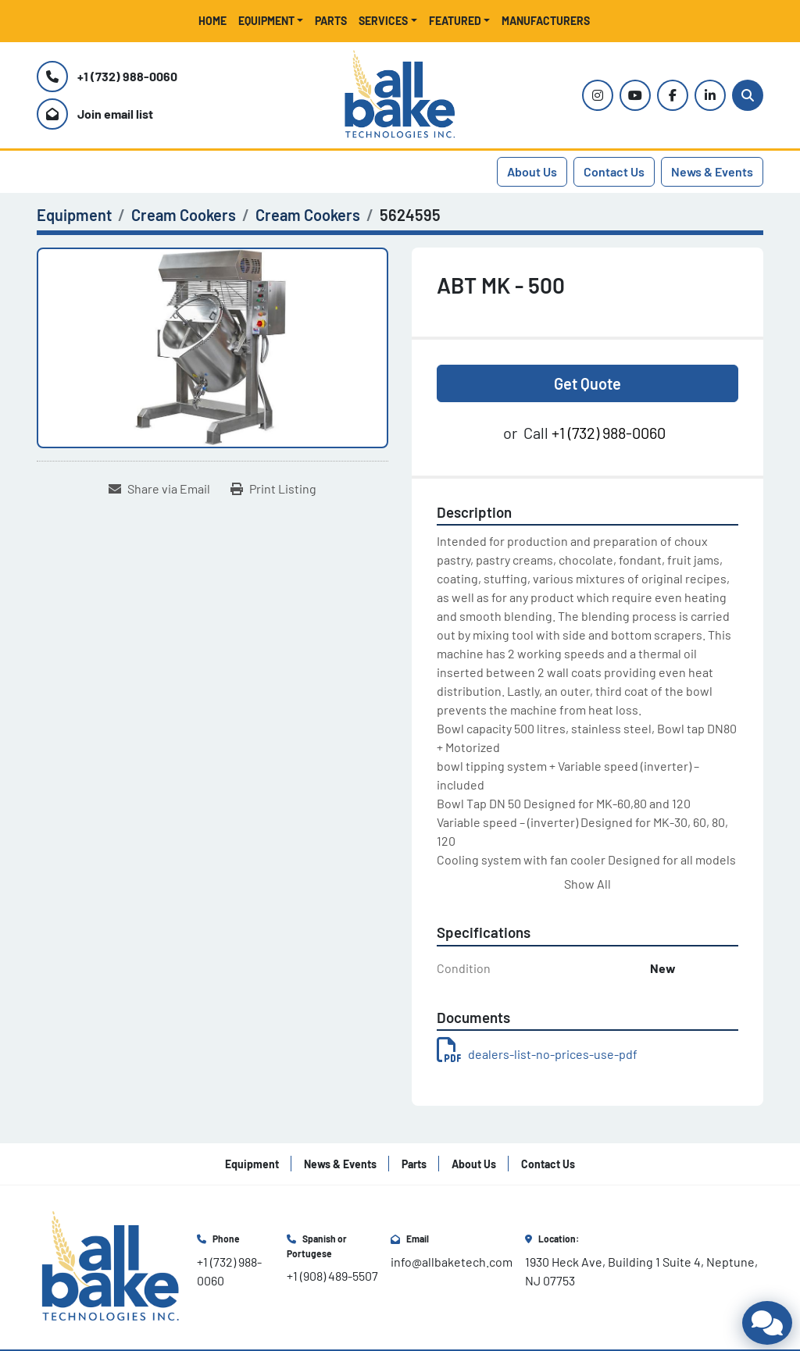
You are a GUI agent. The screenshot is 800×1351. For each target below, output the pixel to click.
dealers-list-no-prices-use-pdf (537, 1053)
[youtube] (635, 95)
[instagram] (597, 95)
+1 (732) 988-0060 (127, 76)
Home (212, 20)
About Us (532, 171)
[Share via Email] (159, 489)
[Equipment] (74, 214)
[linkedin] (710, 95)
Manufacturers (546, 20)
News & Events (712, 171)
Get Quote (587, 383)
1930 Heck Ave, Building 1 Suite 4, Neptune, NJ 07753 (642, 1271)
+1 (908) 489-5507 (332, 1275)
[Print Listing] (273, 489)
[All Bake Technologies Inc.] (110, 1265)
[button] (271, 20)
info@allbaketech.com (451, 1261)
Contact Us (614, 171)
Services (383, 20)
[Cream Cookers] (183, 214)
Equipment (266, 20)
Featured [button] (455, 20)
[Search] (747, 95)
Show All (587, 883)
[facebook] (672, 95)
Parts (331, 20)
